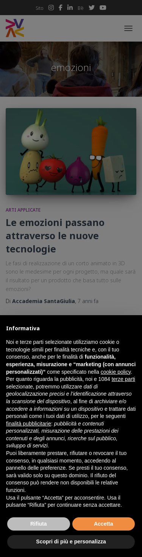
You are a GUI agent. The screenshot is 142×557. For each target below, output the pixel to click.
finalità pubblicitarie (28, 424)
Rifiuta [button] (38, 524)
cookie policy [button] (116, 372)
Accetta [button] (103, 524)
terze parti (123, 379)
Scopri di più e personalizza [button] (71, 541)
